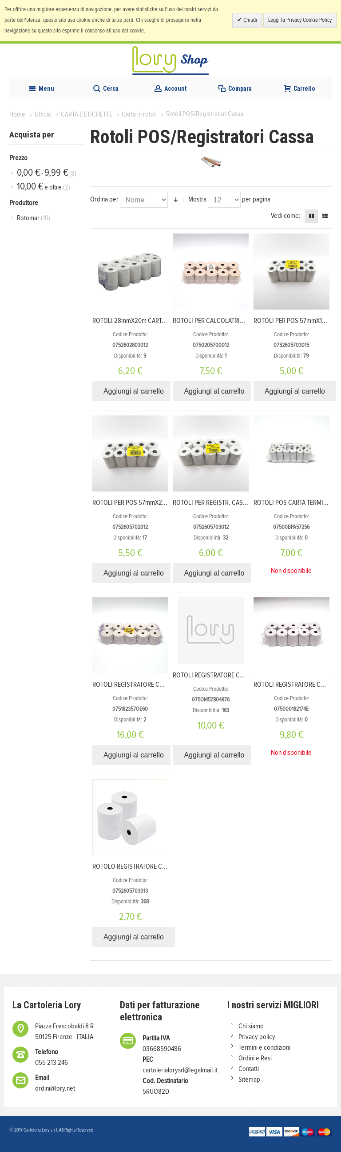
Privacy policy (256, 1036)
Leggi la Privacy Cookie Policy (300, 20)
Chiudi (249, 20)
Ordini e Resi (255, 1058)
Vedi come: (286, 215)
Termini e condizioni (264, 1047)
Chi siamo (251, 1026)
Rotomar (33, 218)
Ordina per (104, 199)
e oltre (43, 186)
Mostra (197, 199)
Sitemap (249, 1079)
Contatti (248, 1068)
